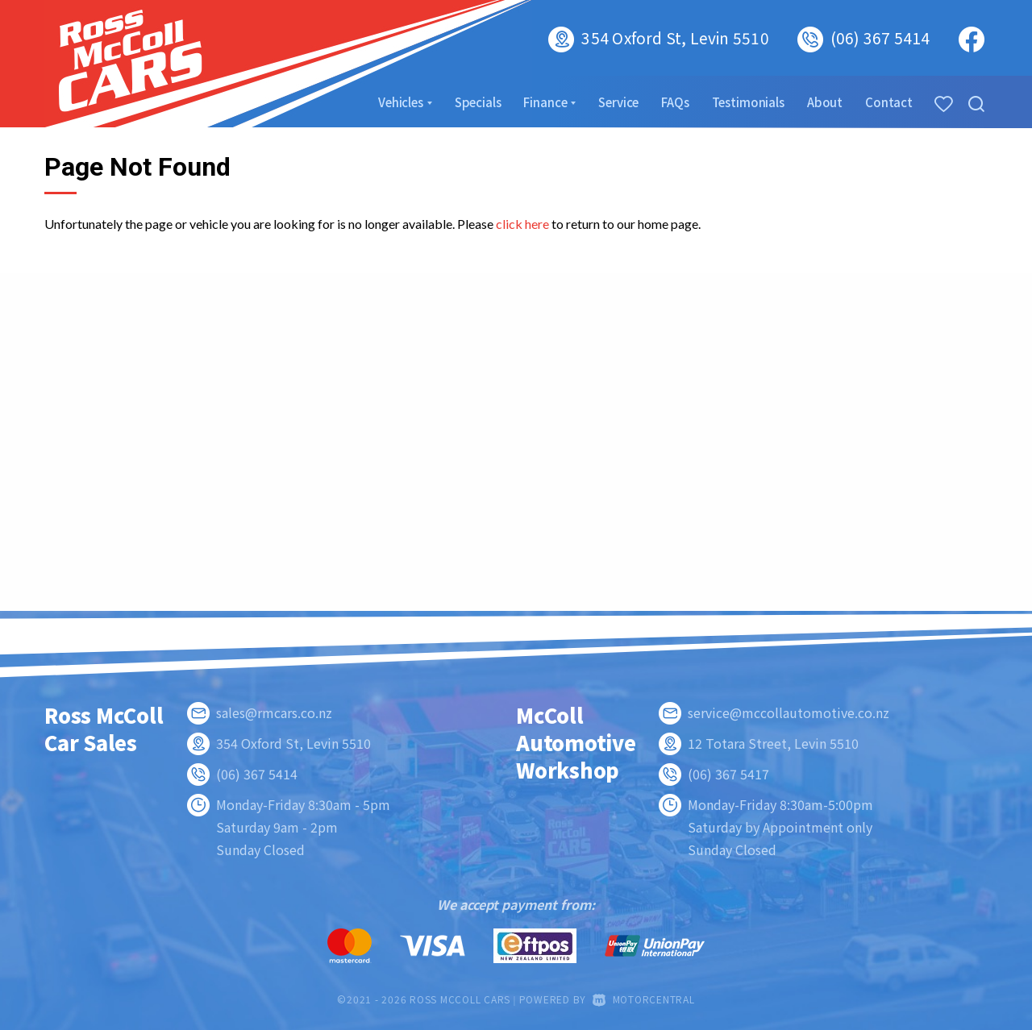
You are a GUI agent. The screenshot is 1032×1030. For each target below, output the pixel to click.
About (825, 101)
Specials (478, 101)
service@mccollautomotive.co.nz (788, 712)
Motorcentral (644, 999)
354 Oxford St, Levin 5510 (674, 37)
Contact (889, 101)
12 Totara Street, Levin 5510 (773, 743)
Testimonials (748, 101)
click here (522, 223)
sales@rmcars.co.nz (274, 712)
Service (618, 101)
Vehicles (405, 101)
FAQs (675, 101)
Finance (549, 101)
